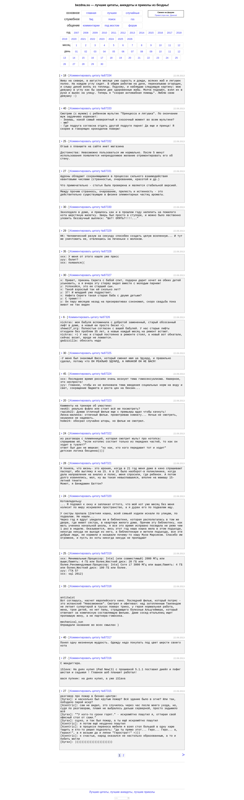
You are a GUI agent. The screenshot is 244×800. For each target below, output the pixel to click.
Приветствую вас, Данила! (166, 15)
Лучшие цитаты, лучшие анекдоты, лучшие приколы (122, 792)
